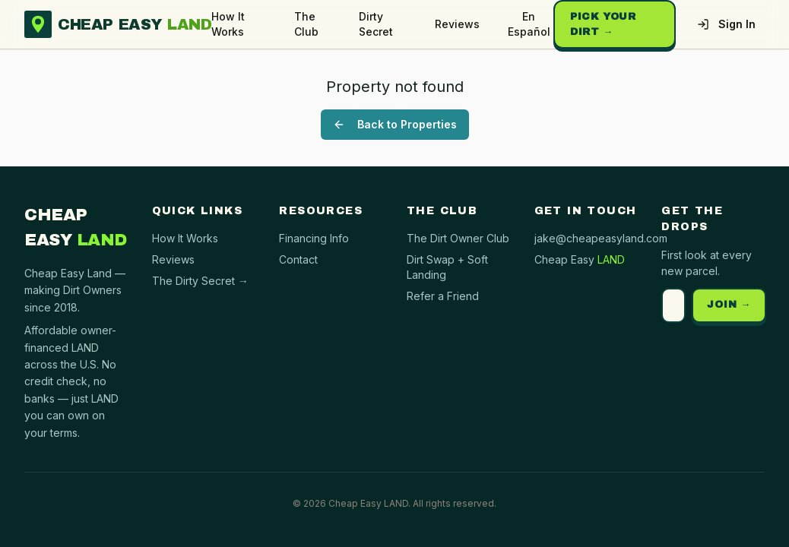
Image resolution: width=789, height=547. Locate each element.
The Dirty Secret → (200, 280)
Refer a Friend (443, 295)
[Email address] (673, 305)
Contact (298, 259)
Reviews (457, 23)
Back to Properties (395, 124)
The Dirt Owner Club (458, 238)
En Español (529, 24)
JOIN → (729, 304)
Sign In (726, 23)
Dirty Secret (376, 24)
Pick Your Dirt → (603, 24)
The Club (306, 24)
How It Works (228, 24)
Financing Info (314, 238)
